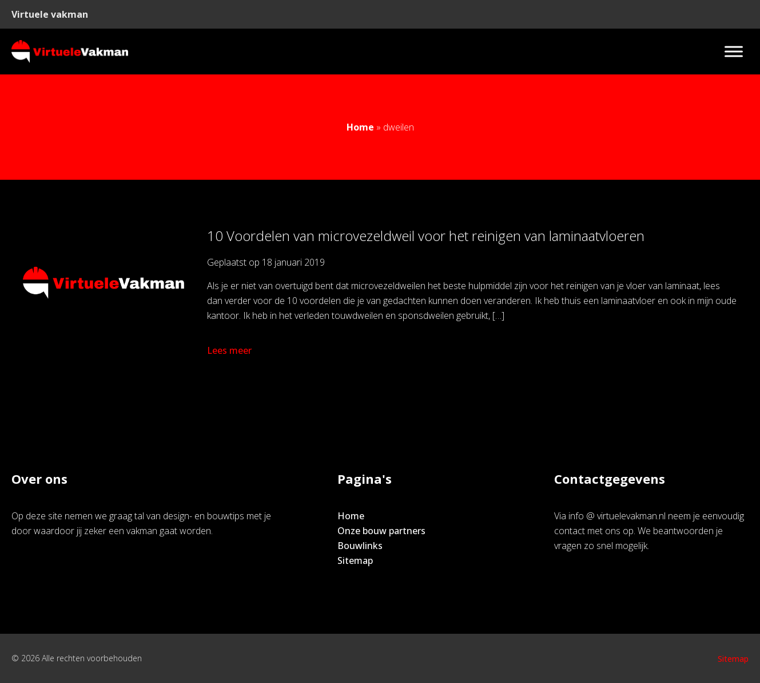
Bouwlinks (360, 545)
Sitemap (355, 560)
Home (360, 127)
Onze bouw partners (381, 530)
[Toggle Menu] (734, 51)
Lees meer (230, 350)
